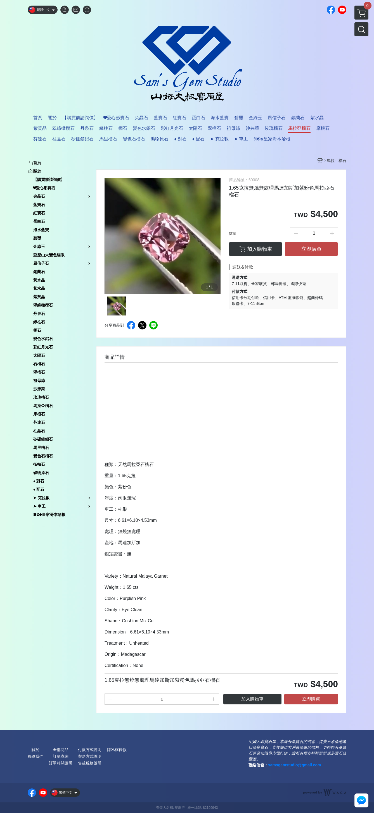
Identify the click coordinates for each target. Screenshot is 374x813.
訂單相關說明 (60, 763)
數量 (233, 233)
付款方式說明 (89, 750)
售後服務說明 (89, 763)
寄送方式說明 (89, 756)
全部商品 (60, 750)
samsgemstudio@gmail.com (294, 765)
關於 (35, 750)
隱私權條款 (117, 750)
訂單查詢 (60, 756)
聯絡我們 (35, 756)
